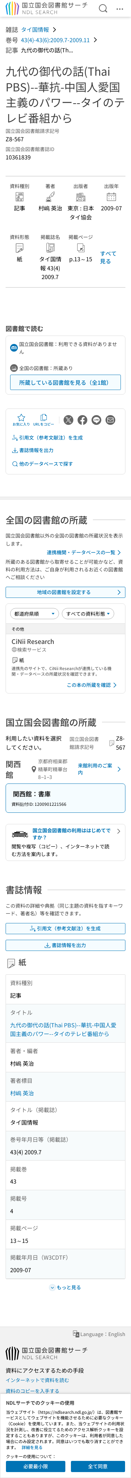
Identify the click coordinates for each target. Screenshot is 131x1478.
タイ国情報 (35, 29)
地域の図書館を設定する (80, 592)
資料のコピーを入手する (32, 1390)
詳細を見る (32, 1447)
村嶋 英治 (22, 1093)
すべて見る (108, 257)
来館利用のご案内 (100, 769)
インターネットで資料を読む (37, 1379)
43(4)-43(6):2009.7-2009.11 (55, 40)
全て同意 (98, 1466)
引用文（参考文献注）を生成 (47, 437)
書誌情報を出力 (32, 450)
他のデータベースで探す (42, 463)
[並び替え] (34, 613)
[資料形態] (88, 613)
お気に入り (21, 420)
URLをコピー (43, 420)
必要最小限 (35, 1466)
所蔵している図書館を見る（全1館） (65, 382)
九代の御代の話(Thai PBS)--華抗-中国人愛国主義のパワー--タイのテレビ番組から (63, 1029)
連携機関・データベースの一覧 (85, 552)
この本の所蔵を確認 (93, 685)
